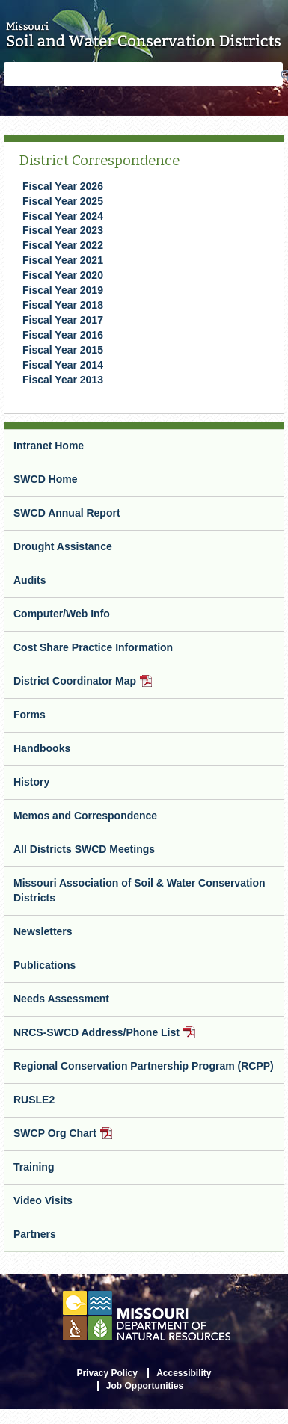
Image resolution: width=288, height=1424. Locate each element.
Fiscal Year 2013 (62, 380)
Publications (44, 965)
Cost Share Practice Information (93, 647)
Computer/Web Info (61, 614)
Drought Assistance (62, 546)
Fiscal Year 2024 (62, 216)
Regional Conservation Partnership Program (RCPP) (143, 1066)
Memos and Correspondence (85, 816)
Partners (34, 1234)
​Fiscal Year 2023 (62, 230)
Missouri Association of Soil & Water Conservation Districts (139, 890)
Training (33, 1167)
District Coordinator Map (102, 686)
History (31, 782)
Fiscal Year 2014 (62, 365)
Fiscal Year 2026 (62, 186)
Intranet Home (48, 445)
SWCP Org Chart (82, 1138)
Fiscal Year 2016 (62, 335)
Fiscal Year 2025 (62, 201)
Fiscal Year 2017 (62, 320)
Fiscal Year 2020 (62, 275)
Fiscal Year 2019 (62, 290)
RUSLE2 (34, 1100)
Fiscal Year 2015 (62, 350)
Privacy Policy (106, 1373)
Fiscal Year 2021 (62, 260)
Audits (29, 580)
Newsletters (43, 931)
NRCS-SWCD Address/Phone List (123, 1037)
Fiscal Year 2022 (62, 245)
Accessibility (183, 1373)
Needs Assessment (61, 999)
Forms (29, 715)
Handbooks (41, 748)
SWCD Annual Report (66, 513)
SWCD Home (45, 479)
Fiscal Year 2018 (62, 305)
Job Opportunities (144, 1386)
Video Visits (43, 1200)
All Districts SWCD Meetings (84, 849)
